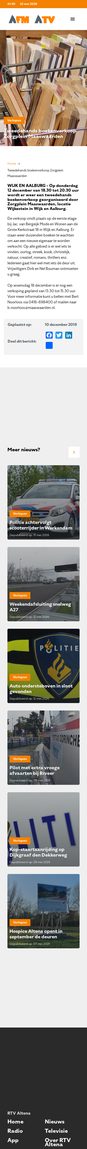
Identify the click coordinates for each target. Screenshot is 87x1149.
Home (11, 163)
